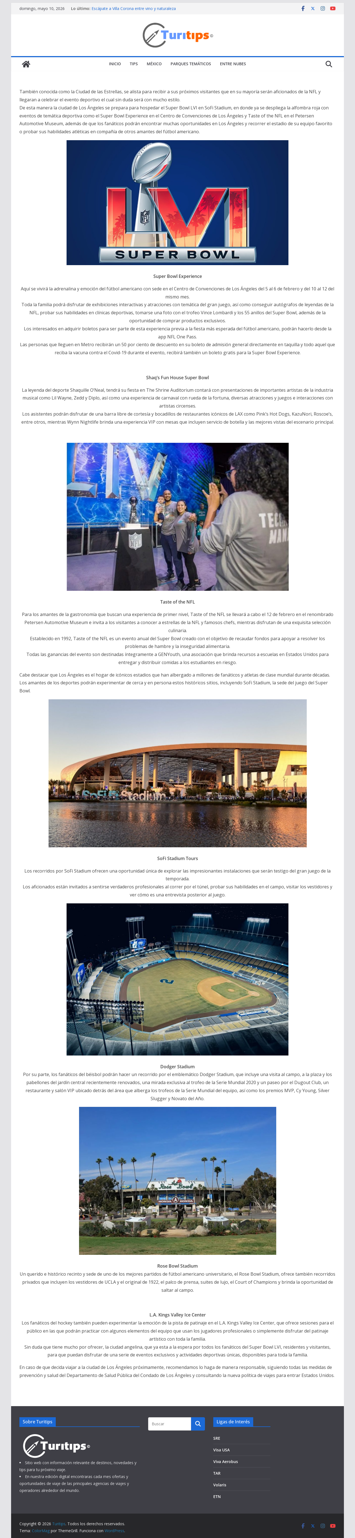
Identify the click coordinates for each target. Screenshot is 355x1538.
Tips (134, 63)
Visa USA (221, 1449)
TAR (216, 1473)
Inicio (115, 63)
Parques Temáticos (191, 63)
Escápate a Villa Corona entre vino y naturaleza (134, 8)
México (154, 63)
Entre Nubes (233, 63)
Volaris (219, 1484)
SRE (216, 1438)
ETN (217, 1496)
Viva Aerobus (225, 1461)
